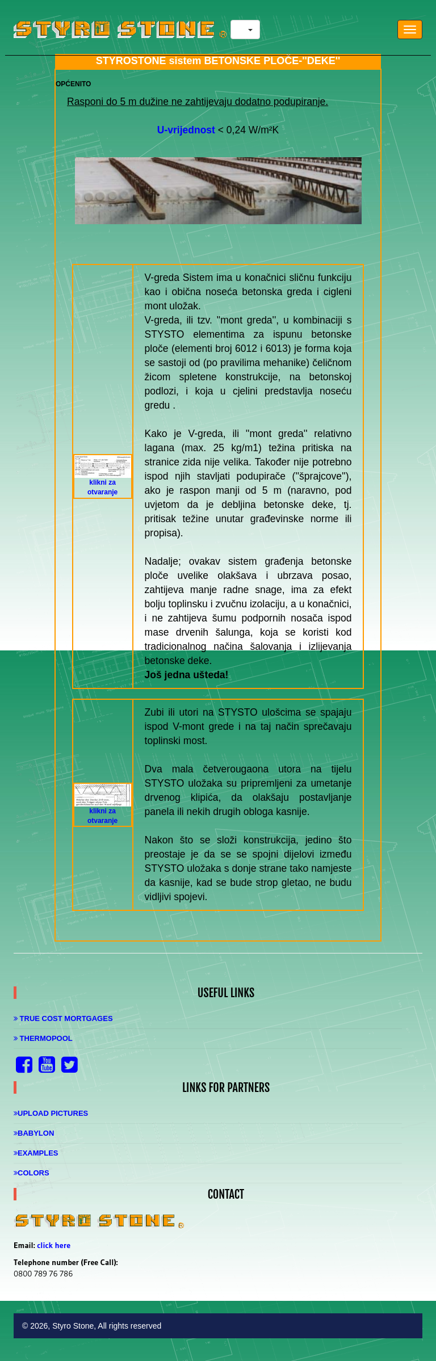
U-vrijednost (186, 130)
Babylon (34, 1133)
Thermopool (43, 1038)
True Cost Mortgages (63, 1018)
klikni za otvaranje (102, 480)
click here (53, 1245)
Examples (36, 1153)
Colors (31, 1173)
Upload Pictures (51, 1113)
